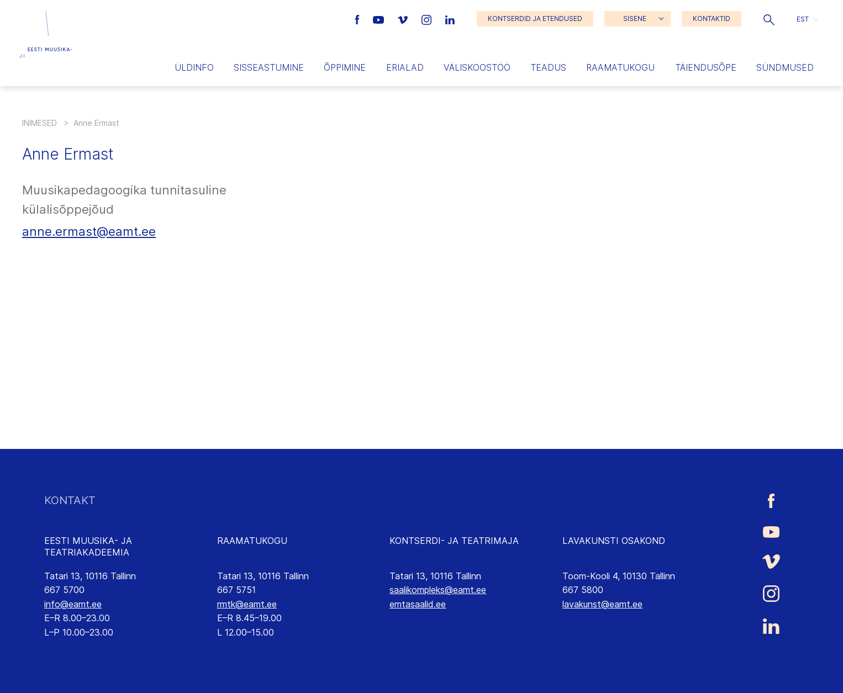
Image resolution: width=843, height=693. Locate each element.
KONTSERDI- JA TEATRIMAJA (454, 540)
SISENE (634, 18)
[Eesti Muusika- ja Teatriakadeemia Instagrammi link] (427, 18)
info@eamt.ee (73, 604)
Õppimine (345, 67)
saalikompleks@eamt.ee (437, 589)
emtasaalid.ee (417, 604)
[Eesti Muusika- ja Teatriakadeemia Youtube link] (380, 18)
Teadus (548, 67)
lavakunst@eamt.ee (602, 604)
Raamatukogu (620, 67)
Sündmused (785, 67)
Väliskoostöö (477, 67)
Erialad (405, 67)
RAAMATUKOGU (252, 540)
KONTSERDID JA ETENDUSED (535, 18)
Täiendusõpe (705, 67)
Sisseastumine (269, 67)
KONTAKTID (711, 18)
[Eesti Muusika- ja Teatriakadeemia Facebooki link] (358, 18)
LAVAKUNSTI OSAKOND (613, 540)
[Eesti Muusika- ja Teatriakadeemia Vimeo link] (404, 18)
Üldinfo (194, 67)
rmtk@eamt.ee (247, 604)
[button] (768, 18)
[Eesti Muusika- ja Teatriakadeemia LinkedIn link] (450, 18)
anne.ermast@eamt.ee (89, 231)
